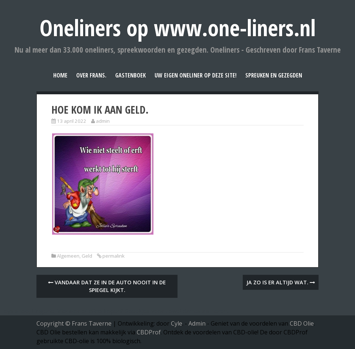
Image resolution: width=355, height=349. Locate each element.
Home (60, 75)
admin (103, 121)
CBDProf (149, 332)
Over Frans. (91, 75)
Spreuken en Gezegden (273, 75)
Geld (87, 256)
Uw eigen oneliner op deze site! (196, 75)
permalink (113, 256)
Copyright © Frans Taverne (74, 323)
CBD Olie (302, 323)
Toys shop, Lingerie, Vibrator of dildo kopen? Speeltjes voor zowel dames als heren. (114, 311)
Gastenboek (130, 75)
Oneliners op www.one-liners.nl (178, 27)
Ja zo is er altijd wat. (280, 282)
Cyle (176, 323)
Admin (197, 323)
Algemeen (68, 256)
